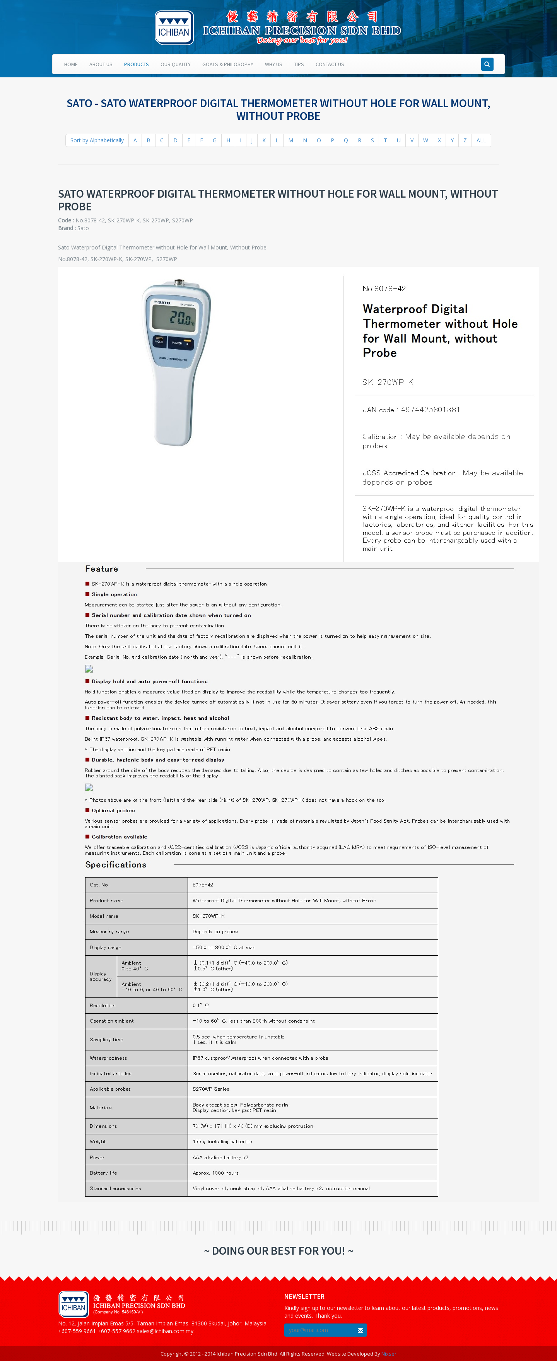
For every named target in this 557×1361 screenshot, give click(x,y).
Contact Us (330, 64)
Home (71, 64)
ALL (481, 140)
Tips (299, 64)
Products (136, 64)
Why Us (273, 64)
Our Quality (176, 64)
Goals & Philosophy (227, 64)
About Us (101, 64)
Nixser (388, 1353)
